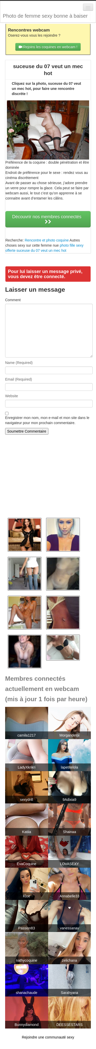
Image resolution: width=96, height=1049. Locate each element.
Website (11, 396)
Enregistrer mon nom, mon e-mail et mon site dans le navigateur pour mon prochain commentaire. (47, 420)
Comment (13, 300)
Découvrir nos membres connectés (48, 219)
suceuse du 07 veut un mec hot (41, 250)
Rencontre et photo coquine (47, 240)
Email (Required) (18, 379)
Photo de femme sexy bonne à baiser (45, 16)
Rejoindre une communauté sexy (48, 1037)
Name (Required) (19, 363)
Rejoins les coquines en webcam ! (48, 47)
